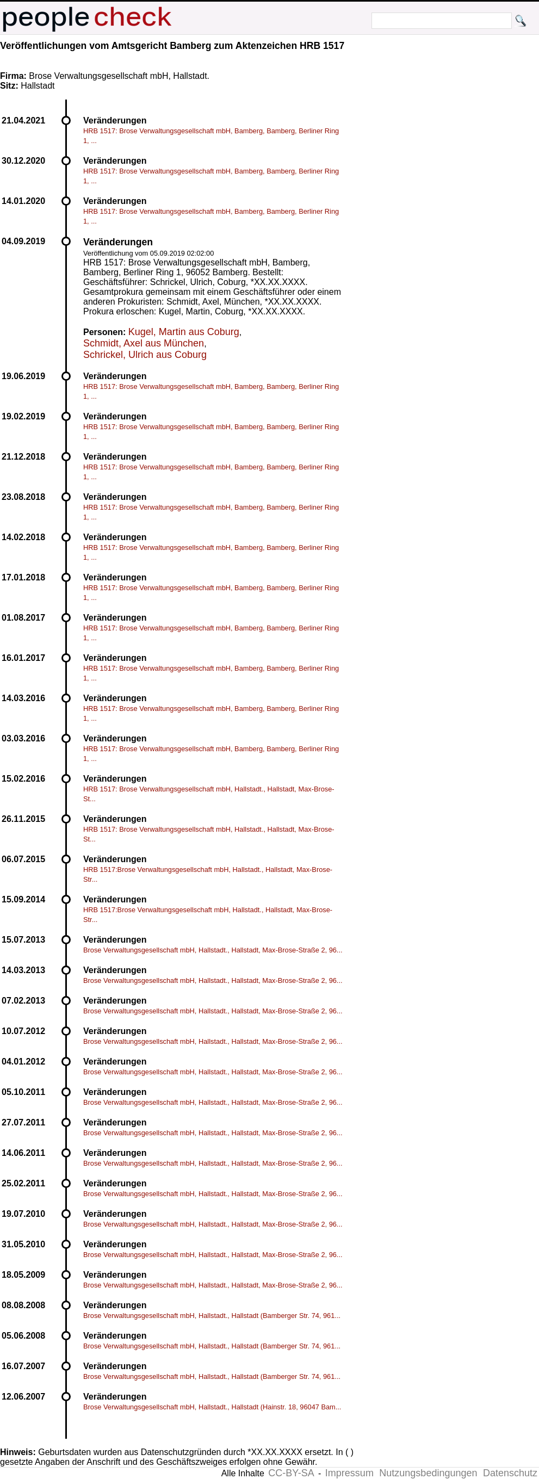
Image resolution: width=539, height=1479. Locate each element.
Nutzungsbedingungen (428, 1473)
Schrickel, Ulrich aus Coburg (145, 354)
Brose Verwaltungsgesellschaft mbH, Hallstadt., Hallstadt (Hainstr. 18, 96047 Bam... (212, 1407)
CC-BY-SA (291, 1473)
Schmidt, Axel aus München (143, 343)
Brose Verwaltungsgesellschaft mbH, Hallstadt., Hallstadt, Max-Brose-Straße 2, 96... (213, 950)
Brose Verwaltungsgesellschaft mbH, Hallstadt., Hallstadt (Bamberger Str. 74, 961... (211, 1315)
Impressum (349, 1473)
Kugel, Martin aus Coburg (183, 331)
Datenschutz (510, 1473)
